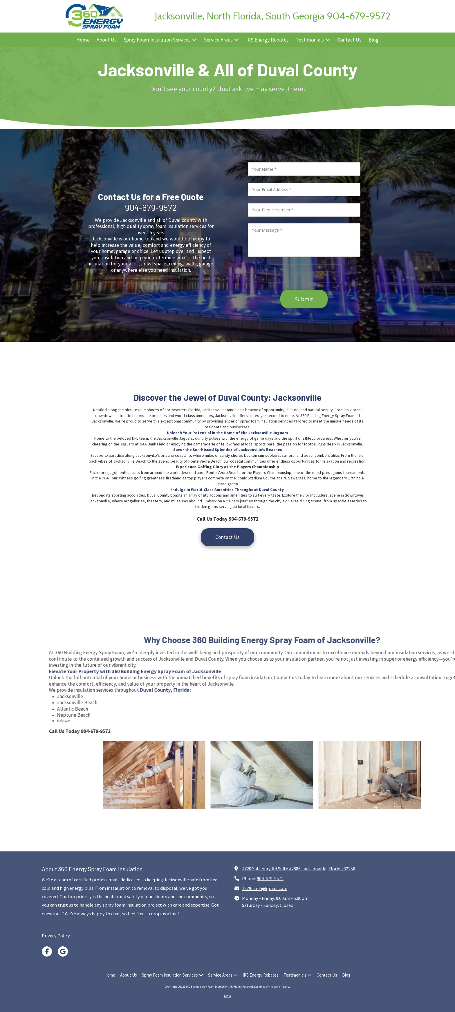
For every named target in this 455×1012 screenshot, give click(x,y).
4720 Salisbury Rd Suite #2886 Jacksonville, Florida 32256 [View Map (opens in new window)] (298, 868)
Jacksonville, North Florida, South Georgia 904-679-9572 (273, 16)
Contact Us (227, 537)
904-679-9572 (270, 878)
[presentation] (304, 273)
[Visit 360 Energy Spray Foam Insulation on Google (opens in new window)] (63, 951)
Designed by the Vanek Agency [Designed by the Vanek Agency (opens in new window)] (272, 986)
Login (227, 996)
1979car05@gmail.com (264, 888)
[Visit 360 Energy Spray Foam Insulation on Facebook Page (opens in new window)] (47, 951)
